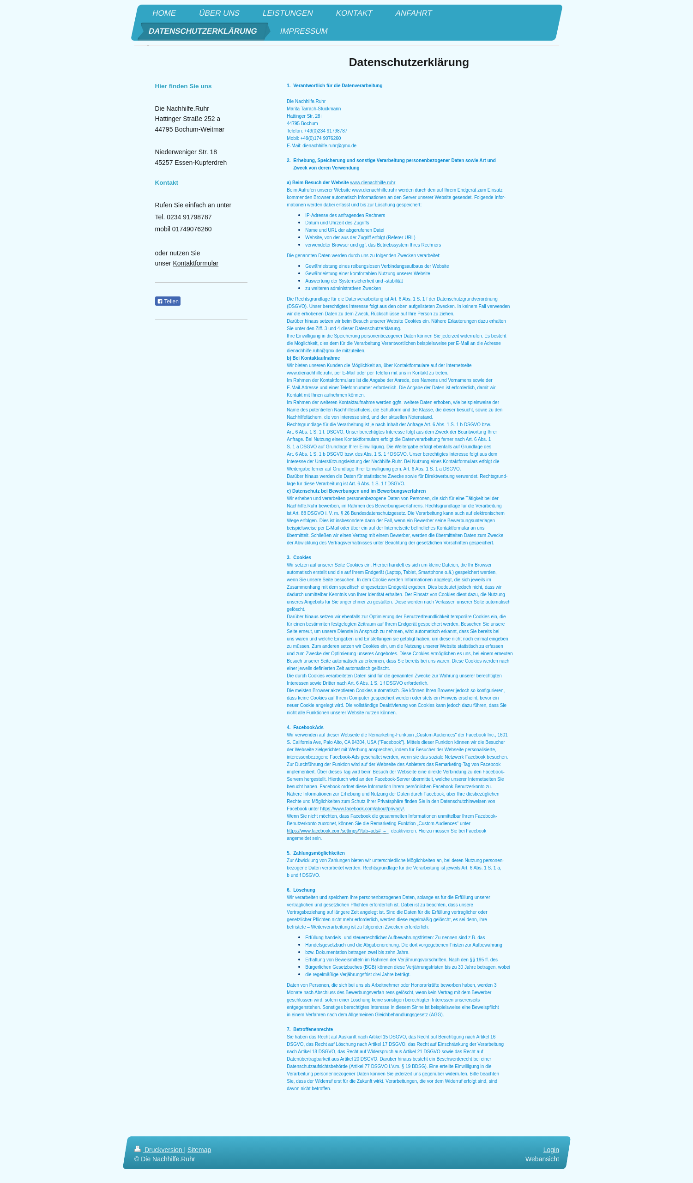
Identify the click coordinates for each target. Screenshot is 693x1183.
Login (551, 1149)
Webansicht (542, 1159)
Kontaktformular (195, 263)
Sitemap (199, 1149)
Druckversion (159, 1149)
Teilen (168, 301)
